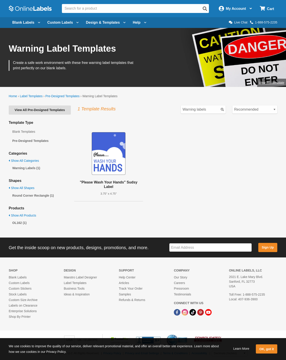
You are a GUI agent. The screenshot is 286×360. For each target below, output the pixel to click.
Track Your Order (131, 288)
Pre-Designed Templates (62, 96)
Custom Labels (19, 283)
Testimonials (182, 294)
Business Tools (74, 288)
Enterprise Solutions (23, 311)
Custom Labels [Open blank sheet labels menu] (63, 22)
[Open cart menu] (267, 9)
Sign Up (268, 247)
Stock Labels (18, 294)
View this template (271, 82)
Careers (179, 283)
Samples (125, 294)
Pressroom (181, 288)
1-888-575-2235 (263, 22)
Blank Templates (23, 131)
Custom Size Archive (23, 300)
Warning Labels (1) (26, 168)
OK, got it (266, 349)
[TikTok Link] (193, 312)
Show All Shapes (21, 188)
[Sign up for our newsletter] (210, 247)
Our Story (180, 277)
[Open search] (205, 9)
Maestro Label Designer (80, 277)
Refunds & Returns (132, 300)
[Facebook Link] (177, 312)
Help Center (127, 277)
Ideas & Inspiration (77, 294)
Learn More (241, 348)
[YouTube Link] (208, 312)
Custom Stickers (20, 288)
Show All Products (22, 215)
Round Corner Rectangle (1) (33, 195)
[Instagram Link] (185, 312)
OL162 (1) (19, 223)
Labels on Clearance (23, 305)
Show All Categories (24, 160)
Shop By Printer (20, 316)
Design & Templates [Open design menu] (106, 22)
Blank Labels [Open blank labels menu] (26, 22)
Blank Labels (18, 277)
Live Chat (238, 22)
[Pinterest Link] (201, 312)
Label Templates (31, 96)
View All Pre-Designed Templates (40, 110)
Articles (124, 283)
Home (13, 96)
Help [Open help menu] (139, 22)
